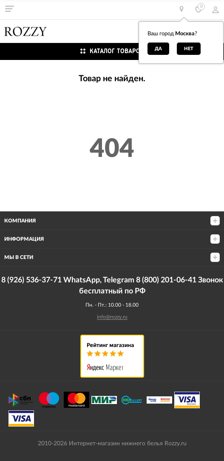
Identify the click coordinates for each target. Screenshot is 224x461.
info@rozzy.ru (112, 316)
